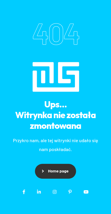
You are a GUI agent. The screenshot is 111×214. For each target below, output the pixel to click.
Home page (58, 170)
